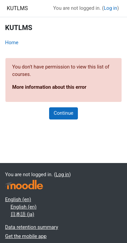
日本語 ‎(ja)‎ (22, 214)
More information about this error (49, 87)
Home (11, 42)
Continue (63, 113)
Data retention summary (31, 227)
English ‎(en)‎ (18, 199)
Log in (110, 8)
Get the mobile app (25, 236)
